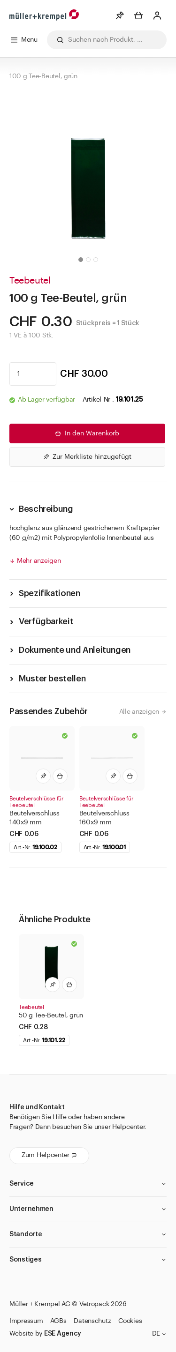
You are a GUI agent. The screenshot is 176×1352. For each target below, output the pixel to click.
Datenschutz (92, 1321)
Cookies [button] (130, 1321)
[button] (80, 259)
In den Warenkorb (86, 433)
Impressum (26, 1321)
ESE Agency (62, 1333)
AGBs (58, 1321)
